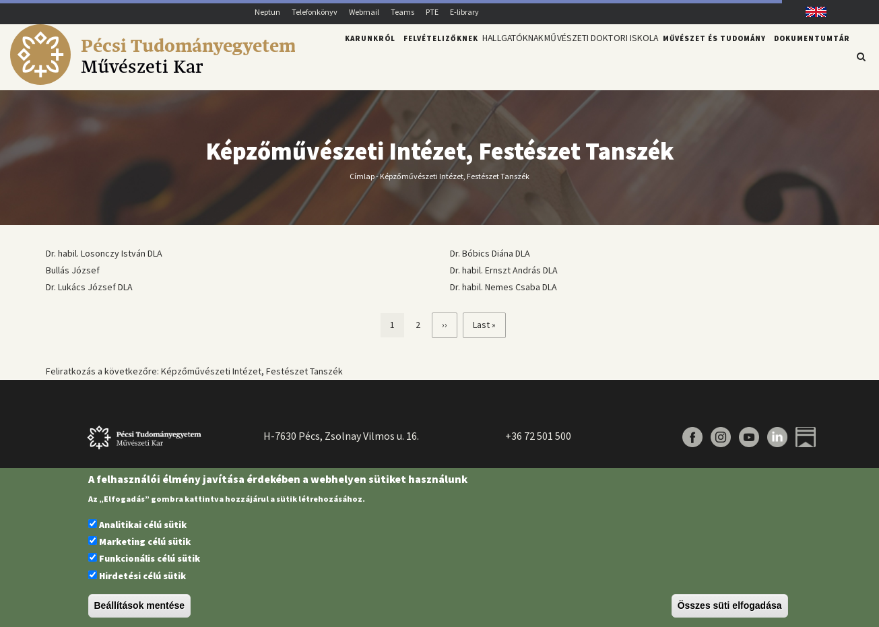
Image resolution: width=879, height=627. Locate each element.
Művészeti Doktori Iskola (595, 56)
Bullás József (73, 270)
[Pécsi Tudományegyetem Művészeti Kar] (152, 81)
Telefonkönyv (314, 12)
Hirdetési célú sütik (142, 576)
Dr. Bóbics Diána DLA (490, 253)
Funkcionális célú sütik (149, 558)
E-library (464, 12)
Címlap (362, 175)
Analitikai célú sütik (143, 525)
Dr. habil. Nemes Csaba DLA (503, 287)
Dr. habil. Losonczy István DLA (104, 253)
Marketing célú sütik (145, 541)
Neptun (267, 12)
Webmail (364, 12)
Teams (402, 12)
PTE (432, 12)
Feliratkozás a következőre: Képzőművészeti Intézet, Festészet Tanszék (194, 371)
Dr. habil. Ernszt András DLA (504, 270)
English (810, 12)
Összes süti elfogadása (730, 605)
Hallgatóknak (496, 56)
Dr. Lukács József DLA (89, 287)
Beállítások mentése (139, 605)
